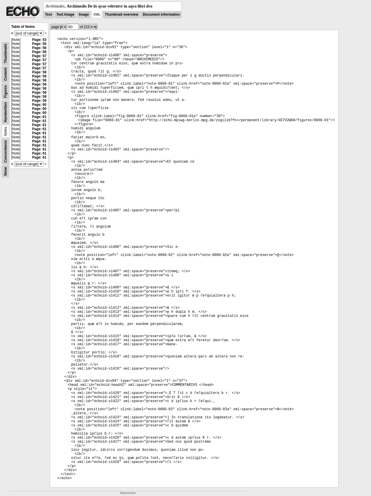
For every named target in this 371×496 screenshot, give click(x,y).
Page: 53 (39, 40)
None (5, 171)
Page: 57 (39, 56)
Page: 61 (39, 117)
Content (5, 74)
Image (84, 14)
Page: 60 (39, 105)
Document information (161, 14)
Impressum (127, 493)
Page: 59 (39, 101)
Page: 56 (39, 48)
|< (61, 27)
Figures (5, 91)
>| (95, 27)
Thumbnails (5, 53)
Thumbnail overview (121, 14)
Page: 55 (39, 44)
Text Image (65, 14)
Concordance (5, 151)
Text (48, 14)
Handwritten (5, 112)
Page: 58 (39, 72)
